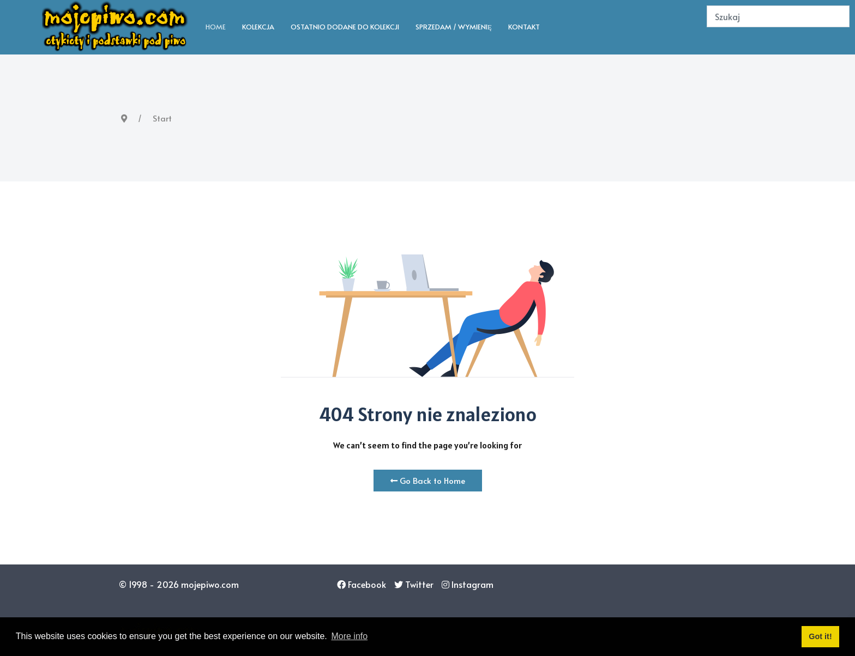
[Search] (778, 16)
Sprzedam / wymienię (454, 27)
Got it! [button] (820, 636)
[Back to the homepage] (115, 27)
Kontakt (524, 27)
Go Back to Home (427, 480)
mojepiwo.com (210, 584)
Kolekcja (258, 27)
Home (216, 27)
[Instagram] (467, 584)
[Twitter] (413, 584)
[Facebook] (361, 584)
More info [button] (349, 636)
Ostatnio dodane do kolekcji (345, 27)
